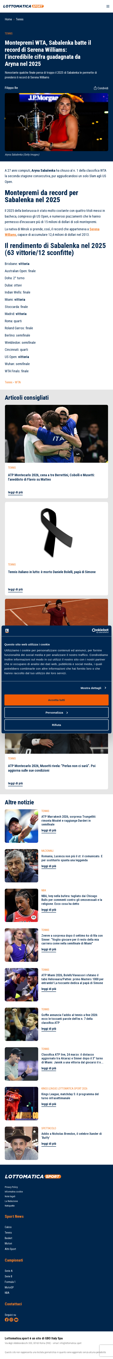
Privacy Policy (11, 1187)
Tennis (19, 19)
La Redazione (11, 1201)
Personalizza (57, 712)
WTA (18, 382)
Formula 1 (10, 1282)
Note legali (10, 1196)
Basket (8, 1238)
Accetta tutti (56, 700)
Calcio (8, 1227)
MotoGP (9, 1287)
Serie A (9, 1271)
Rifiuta (56, 725)
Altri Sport (10, 1249)
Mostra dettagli (91, 687)
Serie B (8, 1276)
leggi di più (15, 492)
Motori (8, 1243)
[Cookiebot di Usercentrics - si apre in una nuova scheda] (92, 630)
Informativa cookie (14, 1191)
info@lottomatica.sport (71, 1343)
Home (8, 19)
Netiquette (10, 1205)
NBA (7, 1292)
